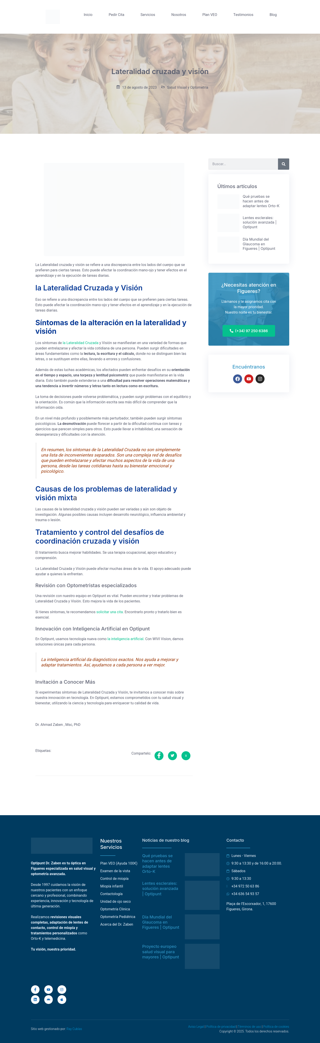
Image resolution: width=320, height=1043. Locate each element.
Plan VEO (209, 15)
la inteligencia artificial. (126, 639)
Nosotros (178, 15)
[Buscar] (283, 164)
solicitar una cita (109, 612)
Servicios (148, 15)
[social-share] (158, 755)
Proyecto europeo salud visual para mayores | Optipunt (160, 951)
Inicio (88, 15)
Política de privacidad (221, 1026)
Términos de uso (249, 1026)
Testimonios (243, 15)
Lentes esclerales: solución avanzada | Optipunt (160, 888)
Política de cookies (276, 1026)
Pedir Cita (116, 15)
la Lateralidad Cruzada (80, 343)
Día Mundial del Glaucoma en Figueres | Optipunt (160, 922)
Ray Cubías (74, 1029)
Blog (273, 15)
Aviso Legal (196, 1026)
